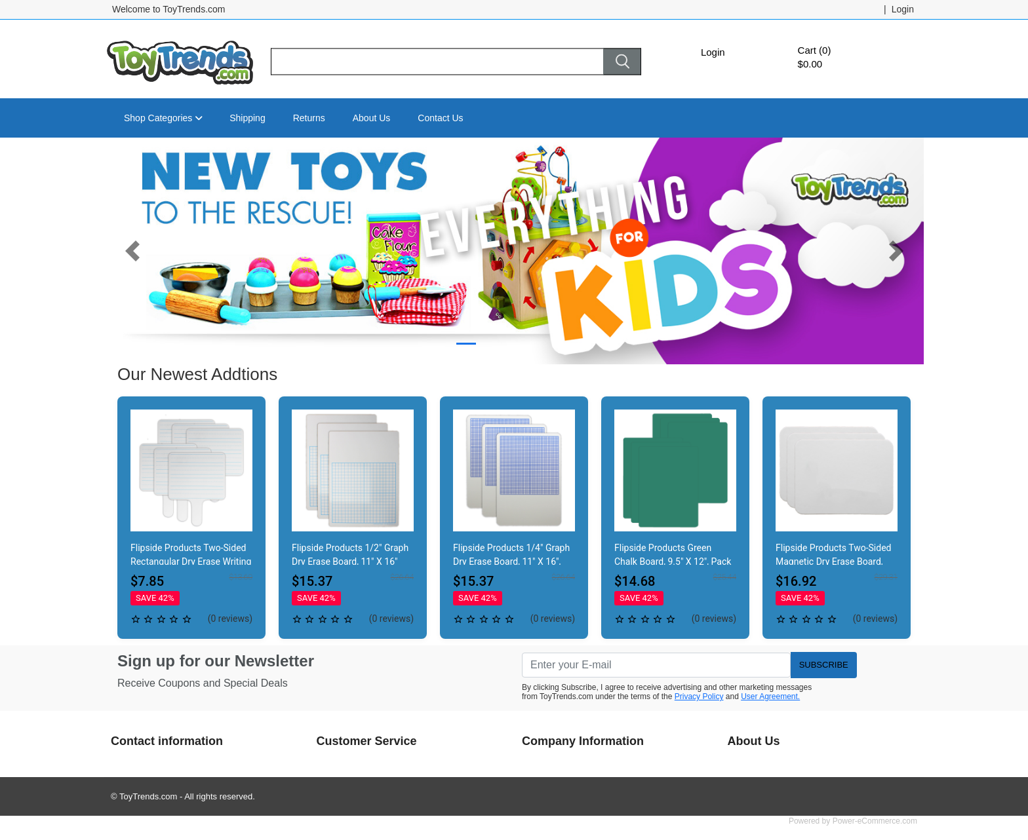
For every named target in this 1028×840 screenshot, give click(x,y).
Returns (309, 118)
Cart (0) (814, 50)
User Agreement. (770, 696)
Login (713, 52)
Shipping (247, 118)
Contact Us (440, 118)
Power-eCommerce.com (875, 821)
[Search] (437, 61)
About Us (372, 118)
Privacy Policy (699, 696)
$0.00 (810, 63)
